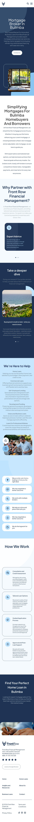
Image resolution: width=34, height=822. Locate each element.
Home (4, 779)
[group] (17, 316)
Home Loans (23, 779)
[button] (15, 257)
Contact (22, 794)
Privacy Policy (7, 813)
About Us (22, 785)
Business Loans (7, 794)
